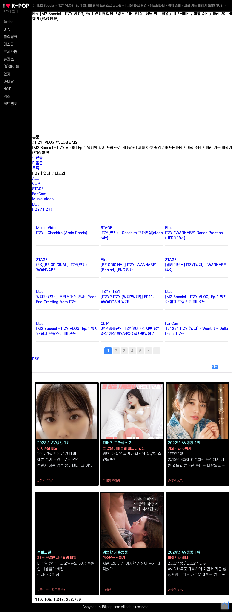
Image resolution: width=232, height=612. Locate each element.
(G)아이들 (11, 67)
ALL (35, 179)
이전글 (37, 158)
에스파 (8, 44)
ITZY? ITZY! (42, 209)
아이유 (8, 82)
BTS (6, 29)
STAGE (37, 189)
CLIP (36, 184)
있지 (6, 74)
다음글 (37, 163)
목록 (35, 168)
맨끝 (156, 350)
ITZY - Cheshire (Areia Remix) (61, 233)
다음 (148, 350)
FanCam (39, 194)
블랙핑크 (10, 37)
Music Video (43, 199)
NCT (7, 89)
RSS (35, 359)
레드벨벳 (10, 104)
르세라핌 (10, 52)
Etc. (35, 204)
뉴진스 (8, 59)
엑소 (6, 97)
